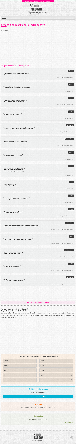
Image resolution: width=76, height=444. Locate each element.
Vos (5, 155)
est (14, 74)
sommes (12, 142)
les (18, 142)
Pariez (6, 115)
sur (11, 115)
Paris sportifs (69, 77)
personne (24, 199)
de (9, 87)
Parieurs (23, 142)
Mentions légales (38, 440)
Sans (6, 226)
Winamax (70, 125)
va (6, 253)
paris (13, 87)
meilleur (18, 212)
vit (16, 101)
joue (26, 74)
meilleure (20, 226)
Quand (7, 74)
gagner (30, 128)
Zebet (71, 84)
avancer (12, 280)
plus (20, 101)
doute (11, 226)
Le (5, 128)
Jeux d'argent (60, 77)
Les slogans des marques (38, 302)
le (6, 101)
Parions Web (69, 223)
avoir (11, 253)
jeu (10, 199)
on (11, 74)
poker (20, 280)
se (14, 101)
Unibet (71, 166)
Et (5, 101)
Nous (6, 142)
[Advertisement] (38, 47)
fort (23, 101)
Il (4, 253)
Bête (6, 87)
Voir (5, 199)
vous (17, 239)
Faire (6, 280)
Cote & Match (69, 250)
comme (15, 199)
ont (13, 155)
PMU (71, 236)
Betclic (71, 71)
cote (19, 155)
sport (10, 101)
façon (27, 226)
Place (6, 267)
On (5, 239)
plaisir (26, 87)
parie (9, 239)
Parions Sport (69, 139)
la (16, 155)
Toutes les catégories (38, 396)
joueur (18, 74)
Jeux (53, 132)
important (14, 128)
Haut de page (72, 438)
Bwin (71, 182)
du (15, 253)
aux (10, 267)
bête (18, 87)
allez (22, 239)
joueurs (16, 267)
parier (35, 226)
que (13, 239)
